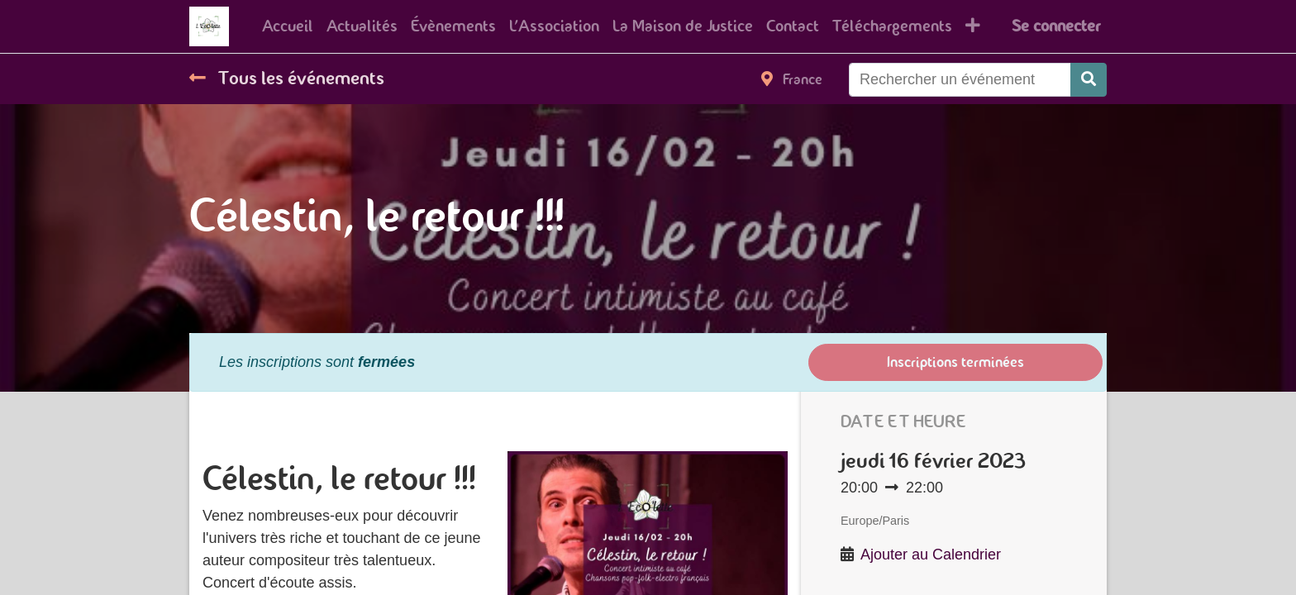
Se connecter (1056, 26)
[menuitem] (287, 26)
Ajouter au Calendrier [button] (930, 554)
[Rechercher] (1088, 80)
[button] (973, 26)
